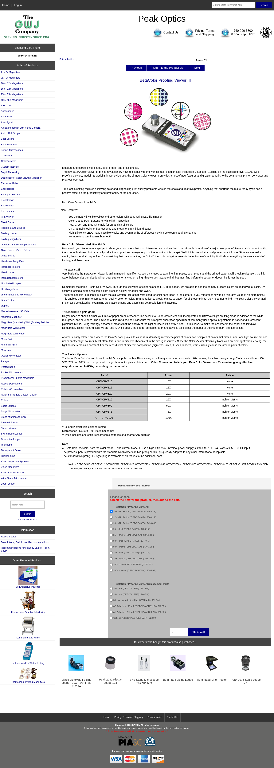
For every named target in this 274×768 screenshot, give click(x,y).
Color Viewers (8, 161)
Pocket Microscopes (12, 372)
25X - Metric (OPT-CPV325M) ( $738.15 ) (133, 535)
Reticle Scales (8, 536)
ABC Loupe (7, 105)
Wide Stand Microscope (14, 478)
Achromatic (7, 116)
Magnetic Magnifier (11, 316)
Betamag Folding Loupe (178, 679)
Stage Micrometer (10, 411)
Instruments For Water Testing (28, 653)
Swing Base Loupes (11, 433)
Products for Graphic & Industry (28, 602)
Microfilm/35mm (9, 344)
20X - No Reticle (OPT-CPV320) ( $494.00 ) (134, 523)
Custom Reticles (10, 166)
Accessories (7, 111)
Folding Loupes (9, 233)
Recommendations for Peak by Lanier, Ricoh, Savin (25, 549)
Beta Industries (67, 59)
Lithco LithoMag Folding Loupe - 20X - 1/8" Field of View (76, 682)
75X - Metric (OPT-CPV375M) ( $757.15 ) (133, 558)
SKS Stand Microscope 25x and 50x (144, 681)
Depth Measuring (10, 172)
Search (27, 493)
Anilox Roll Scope (10, 133)
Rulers (4, 400)
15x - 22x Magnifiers (12, 88)
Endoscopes (7, 188)
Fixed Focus (7, 222)
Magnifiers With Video (13, 333)
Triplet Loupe (8, 455)
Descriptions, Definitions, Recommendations (25, 542)
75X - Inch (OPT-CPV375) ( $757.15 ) (131, 553)
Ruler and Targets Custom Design (19, 394)
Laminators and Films (28, 627)
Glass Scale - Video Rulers (15, 250)
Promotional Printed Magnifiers (17, 377)
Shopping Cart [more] (28, 47)
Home (5, 5)
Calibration (7, 155)
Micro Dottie (7, 339)
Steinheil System (10, 422)
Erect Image (7, 200)
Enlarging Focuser (11, 194)
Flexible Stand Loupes (13, 227)
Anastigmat (7, 122)
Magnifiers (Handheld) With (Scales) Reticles (25, 322)
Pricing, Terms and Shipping (128, 717)
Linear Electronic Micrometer (16, 294)
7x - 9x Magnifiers (10, 77)
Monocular (6, 350)
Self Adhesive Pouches (28, 577)
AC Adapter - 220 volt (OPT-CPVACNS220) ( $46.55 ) (139, 612)
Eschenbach (7, 205)
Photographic (8, 366)
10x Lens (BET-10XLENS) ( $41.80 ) (131, 588)
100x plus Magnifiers (12, 100)
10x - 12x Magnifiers (12, 83)
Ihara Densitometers (12, 277)
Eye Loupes (7, 211)
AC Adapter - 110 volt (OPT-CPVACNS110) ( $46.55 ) (139, 606)
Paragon (5, 361)
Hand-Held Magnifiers (12, 261)
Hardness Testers (10, 266)
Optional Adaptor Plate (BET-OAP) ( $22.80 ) (135, 618)
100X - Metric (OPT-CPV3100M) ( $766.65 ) (134, 570)
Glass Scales (8, 255)
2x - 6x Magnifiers (10, 72)
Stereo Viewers (9, 428)
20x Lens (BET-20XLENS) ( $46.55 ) (131, 594)
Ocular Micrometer (11, 355)
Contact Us (172, 717)
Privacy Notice (154, 717)
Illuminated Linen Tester (212, 679)
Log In (18, 5)
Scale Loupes (8, 405)
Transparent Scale (11, 450)
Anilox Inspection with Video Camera (20, 127)
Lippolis (5, 305)
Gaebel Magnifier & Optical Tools (18, 244)
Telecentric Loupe (10, 439)
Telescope (6, 444)
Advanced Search (27, 519)
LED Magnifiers (9, 289)
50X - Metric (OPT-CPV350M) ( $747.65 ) (133, 547)
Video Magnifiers (10, 467)
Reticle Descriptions (11, 383)
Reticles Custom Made (13, 389)
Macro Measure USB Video (15, 311)
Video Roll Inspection (12, 472)
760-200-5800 (243, 30)
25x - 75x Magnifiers (12, 94)
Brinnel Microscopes (12, 150)
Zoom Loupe (8, 483)
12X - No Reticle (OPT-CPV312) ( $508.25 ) (134, 517)
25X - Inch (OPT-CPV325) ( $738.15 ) (131, 529)
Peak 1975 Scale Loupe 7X (245, 681)
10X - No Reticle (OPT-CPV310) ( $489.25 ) (134, 511)
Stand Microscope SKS (13, 416)
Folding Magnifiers (11, 239)
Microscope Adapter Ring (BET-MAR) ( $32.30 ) (136, 600)
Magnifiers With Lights (13, 327)
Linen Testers (8, 300)
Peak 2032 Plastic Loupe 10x (110, 681)
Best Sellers (7, 138)
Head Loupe (7, 272)
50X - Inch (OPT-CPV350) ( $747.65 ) (131, 541)
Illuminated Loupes (11, 283)
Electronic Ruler (9, 183)
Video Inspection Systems (15, 461)
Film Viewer (7, 216)
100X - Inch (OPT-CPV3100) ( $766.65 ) (133, 564)
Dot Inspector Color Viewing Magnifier (21, 177)
